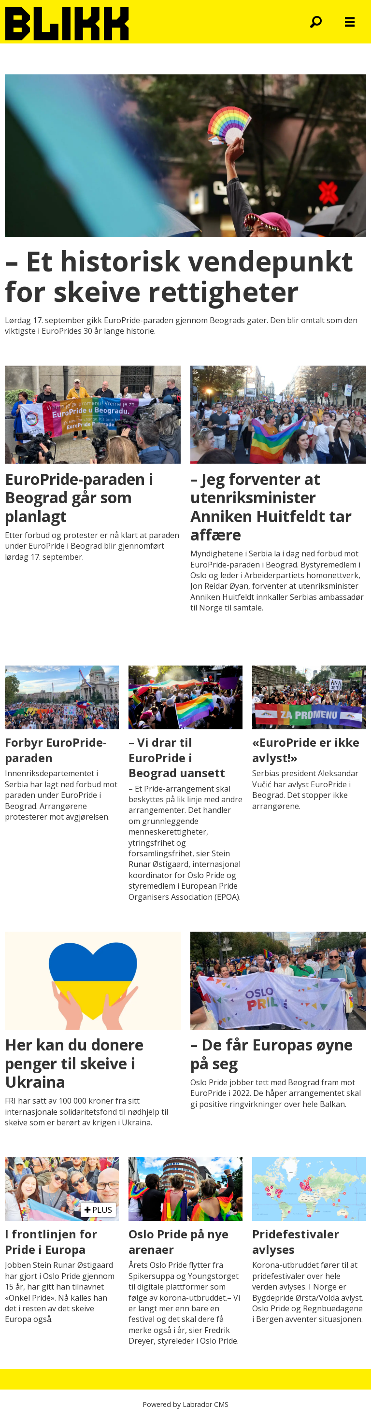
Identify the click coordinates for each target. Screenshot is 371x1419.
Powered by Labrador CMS (185, 1404)
